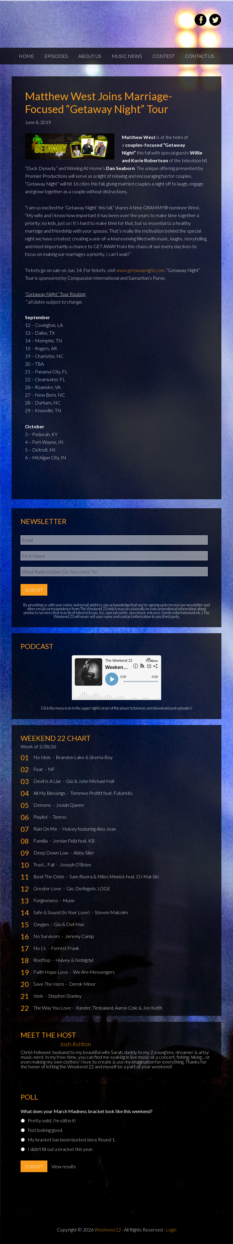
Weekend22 (82, 21)
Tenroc (60, 817)
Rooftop (42, 960)
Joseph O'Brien (75, 864)
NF (51, 769)
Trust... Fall (44, 864)
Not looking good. (45, 1130)
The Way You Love (52, 1007)
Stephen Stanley (65, 996)
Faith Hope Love (51, 972)
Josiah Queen (70, 805)
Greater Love (47, 888)
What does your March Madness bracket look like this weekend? (87, 1111)
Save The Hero (49, 984)
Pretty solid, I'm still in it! (52, 1120)
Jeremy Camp (79, 936)
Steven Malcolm (111, 912)
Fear (38, 769)
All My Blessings (49, 793)
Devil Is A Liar (47, 781)
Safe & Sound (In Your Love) (62, 912)
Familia (41, 840)
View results (63, 1166)
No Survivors (47, 936)
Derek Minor (82, 984)
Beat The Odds (49, 876)
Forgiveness (46, 900)
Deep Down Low (51, 852)
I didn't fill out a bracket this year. (60, 1149)
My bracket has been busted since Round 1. (72, 1139)
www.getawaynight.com (140, 270)
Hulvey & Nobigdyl (74, 960)
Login (171, 1229)
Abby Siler (84, 852)
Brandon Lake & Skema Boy (84, 757)
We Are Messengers (94, 972)
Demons (42, 805)
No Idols (42, 757)
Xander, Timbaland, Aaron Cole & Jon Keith (119, 1007)
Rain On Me (45, 829)
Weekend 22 (107, 1229)
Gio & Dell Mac (69, 924)
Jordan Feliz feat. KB (74, 840)
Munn (68, 900)
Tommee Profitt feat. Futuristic (101, 793)
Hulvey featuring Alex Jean (89, 829)
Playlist (41, 817)
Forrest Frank (65, 948)
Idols (38, 996)
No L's (40, 948)
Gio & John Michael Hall (90, 781)
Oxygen (41, 924)
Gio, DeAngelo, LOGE (88, 888)
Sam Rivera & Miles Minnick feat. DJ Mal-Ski (114, 876)
